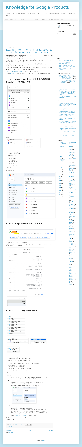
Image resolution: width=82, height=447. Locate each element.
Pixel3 (70, 226)
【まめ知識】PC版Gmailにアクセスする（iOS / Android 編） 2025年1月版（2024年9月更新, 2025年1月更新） (67, 104)
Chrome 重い (61, 142)
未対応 (70, 282)
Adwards (71, 144)
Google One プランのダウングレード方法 (67, 131)
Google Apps (71, 168)
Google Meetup (72, 173)
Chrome (70, 149)
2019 (60, 185)
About (11, 19)
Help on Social (72, 214)
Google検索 (71, 208)
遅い (70, 275)
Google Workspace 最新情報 (64, 62)
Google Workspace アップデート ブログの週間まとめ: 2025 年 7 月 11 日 (67, 76)
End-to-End (71, 152)
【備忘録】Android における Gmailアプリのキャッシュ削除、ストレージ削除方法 (67, 112)
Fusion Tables (72, 155)
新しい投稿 (8, 430)
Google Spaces (72, 180)
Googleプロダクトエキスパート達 (65, 65)
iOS (70, 219)
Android (70, 146)
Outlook (70, 223)
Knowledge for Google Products (37, 7)
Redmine (71, 228)
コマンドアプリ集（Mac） (33, 19)
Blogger (70, 147)
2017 (60, 188)
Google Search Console (72, 178)
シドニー (71, 237)
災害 (70, 267)
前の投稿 (51, 430)
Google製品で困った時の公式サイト (66, 60)
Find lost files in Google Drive (21, 415)
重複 (70, 270)
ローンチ (71, 261)
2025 (60, 154)
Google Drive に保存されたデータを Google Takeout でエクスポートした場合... (62, 163)
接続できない (71, 273)
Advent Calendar (72, 142)
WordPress (71, 231)
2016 (60, 190)
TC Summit (71, 229)
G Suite (70, 157)
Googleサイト (72, 192)
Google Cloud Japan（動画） (64, 63)
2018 (60, 187)
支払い (70, 269)
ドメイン (71, 240)
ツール (70, 238)
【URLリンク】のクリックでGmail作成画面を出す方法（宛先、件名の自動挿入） (67, 125)
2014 (60, 194)
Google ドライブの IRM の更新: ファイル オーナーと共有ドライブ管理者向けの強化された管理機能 (67, 81)
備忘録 (70, 276)
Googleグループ (72, 189)
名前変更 (71, 284)
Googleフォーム (72, 201)
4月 (61, 171)
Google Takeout (13, 73)
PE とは (23, 19)
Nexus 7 (70, 222)
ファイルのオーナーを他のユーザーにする (15, 71)
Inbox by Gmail (72, 216)
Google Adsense (72, 165)
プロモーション (72, 252)
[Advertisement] (22, 33)
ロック (70, 263)
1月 (61, 174)
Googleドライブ (12, 426)
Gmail (70, 162)
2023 (60, 178)
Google (70, 164)
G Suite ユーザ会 (72, 158)
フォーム (71, 247)
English (70, 154)
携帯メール (71, 266)
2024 (60, 176)
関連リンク (44, 19)
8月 (61, 169)
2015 (60, 192)
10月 (61, 156)
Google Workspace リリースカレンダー (66, 68)
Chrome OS (71, 151)
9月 (61, 158)
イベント (17, 19)
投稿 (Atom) (10, 432)
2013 (60, 195)
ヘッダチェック (72, 254)
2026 (60, 153)
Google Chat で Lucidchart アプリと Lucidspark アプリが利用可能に (66, 78)
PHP (70, 225)
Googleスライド (72, 196)
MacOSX (71, 220)
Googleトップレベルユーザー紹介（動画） (67, 66)
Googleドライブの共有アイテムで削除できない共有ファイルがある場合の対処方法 (67, 122)
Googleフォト (72, 204)
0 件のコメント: (21, 424)
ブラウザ (71, 249)
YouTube (71, 232)
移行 (70, 264)
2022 (60, 180)
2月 (61, 172)
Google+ (70, 183)
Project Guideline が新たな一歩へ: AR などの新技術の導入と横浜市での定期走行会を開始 (67, 89)
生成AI (70, 272)
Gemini (70, 161)
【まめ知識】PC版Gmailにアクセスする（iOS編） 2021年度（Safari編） (67, 115)
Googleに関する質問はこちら (56, 19)
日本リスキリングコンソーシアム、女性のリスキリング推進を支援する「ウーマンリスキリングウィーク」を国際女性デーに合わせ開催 (67, 93)
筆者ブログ (61, 69)
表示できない (71, 278)
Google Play (71, 176)
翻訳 (70, 281)
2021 (60, 182)
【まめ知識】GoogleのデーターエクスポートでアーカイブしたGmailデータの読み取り (67, 135)
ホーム (6, 19)
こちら (65, 27)
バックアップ (71, 244)
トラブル (71, 241)
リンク (70, 260)
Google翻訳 (71, 212)
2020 (60, 183)
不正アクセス (71, 279)
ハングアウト (71, 246)
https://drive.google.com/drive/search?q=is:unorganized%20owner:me (26, 406)
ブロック (71, 250)
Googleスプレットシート (72, 194)
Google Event (71, 172)
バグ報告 (71, 243)
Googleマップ (72, 205)
